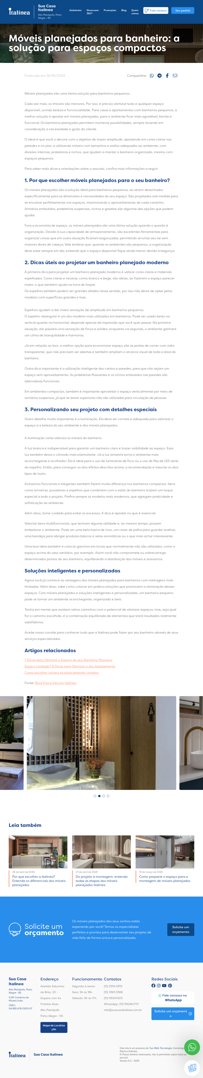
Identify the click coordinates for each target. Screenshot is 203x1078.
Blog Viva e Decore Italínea (55, 683)
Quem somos (135, 12)
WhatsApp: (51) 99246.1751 (121, 1004)
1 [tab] (95, 796)
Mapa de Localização (54, 1027)
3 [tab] (103, 796)
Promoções (110, 10)
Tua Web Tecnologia (160, 1048)
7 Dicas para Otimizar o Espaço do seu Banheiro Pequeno (68, 660)
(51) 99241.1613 (113, 998)
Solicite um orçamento (180, 929)
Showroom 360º (93, 12)
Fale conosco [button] (156, 10)
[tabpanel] (101, 743)
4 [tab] (108, 796)
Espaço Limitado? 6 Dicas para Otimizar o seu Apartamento (70, 666)
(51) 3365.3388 (113, 992)
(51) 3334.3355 (113, 986)
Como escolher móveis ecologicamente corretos (62, 673)
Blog (123, 10)
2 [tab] (99, 796)
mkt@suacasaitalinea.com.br (123, 1010)
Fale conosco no (173, 998)
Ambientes (75, 10)
